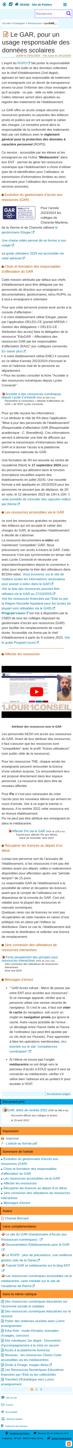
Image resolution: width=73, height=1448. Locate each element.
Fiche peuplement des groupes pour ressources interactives (30, 958)
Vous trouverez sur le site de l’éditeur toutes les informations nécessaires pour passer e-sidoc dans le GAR (33, 579)
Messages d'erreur (17, 1203)
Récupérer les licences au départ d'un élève (35, 1188)
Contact (6, 1405)
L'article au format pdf (21, 1143)
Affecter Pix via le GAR (28, 831)
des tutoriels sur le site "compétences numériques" (37, 1046)
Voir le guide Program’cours (36, 640)
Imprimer (12, 1138)
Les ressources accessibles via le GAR (32, 1178)
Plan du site (8, 1398)
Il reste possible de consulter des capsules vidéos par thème (36, 499)
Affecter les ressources (20, 1183)
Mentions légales (11, 1419)
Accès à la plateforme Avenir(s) (27, 1350)
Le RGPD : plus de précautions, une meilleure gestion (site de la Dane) (36, 1257)
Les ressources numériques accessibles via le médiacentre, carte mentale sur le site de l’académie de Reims (36, 1281)
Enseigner (19, 23)
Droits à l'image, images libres (26, 1365)
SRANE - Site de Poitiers (33, 4)
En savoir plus (12, 351)
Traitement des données (13, 1426)
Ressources (35, 23)
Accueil (6, 23)
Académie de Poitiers (20, 1433)
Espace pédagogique (62, 1438)
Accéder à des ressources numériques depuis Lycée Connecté (31, 395)
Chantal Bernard (17, 1218)
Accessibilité (8, 1412)
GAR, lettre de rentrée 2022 (27, 1110)
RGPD (22, 63)
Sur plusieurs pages (58, 1094)
